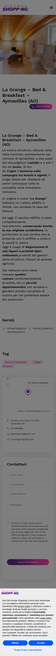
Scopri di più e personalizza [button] (28, 650)
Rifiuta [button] (15, 643)
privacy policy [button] (24, 606)
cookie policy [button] (46, 618)
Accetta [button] (41, 643)
